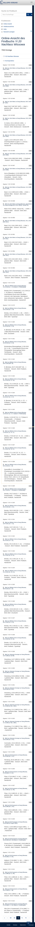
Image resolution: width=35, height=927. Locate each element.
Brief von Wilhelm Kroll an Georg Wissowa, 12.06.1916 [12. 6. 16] (14, 342)
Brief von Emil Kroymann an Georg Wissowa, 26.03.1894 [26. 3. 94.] (15, 755)
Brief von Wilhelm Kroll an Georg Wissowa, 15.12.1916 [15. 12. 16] (14, 379)
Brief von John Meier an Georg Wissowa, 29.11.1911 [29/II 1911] (17, 221)
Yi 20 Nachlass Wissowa (11, 56)
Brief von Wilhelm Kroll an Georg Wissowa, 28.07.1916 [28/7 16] (14, 363)
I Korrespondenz (8, 61)
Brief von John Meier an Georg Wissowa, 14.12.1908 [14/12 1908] (17, 188)
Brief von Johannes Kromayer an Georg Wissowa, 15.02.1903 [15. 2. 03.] (16, 739)
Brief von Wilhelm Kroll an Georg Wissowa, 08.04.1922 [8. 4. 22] (14, 588)
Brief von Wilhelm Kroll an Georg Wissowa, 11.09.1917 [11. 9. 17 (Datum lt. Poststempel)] (14, 413)
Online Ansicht (6, 24)
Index (4, 29)
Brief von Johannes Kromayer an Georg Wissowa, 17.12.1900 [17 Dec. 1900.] (16, 722)
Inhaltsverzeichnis (7, 26)
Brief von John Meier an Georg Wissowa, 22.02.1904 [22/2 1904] (17, 135)
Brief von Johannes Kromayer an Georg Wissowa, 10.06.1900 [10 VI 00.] (16, 688)
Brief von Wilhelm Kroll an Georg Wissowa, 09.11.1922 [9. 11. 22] (14, 621)
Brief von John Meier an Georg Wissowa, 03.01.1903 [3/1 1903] (17, 119)
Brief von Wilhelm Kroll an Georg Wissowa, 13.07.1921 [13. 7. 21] (14, 523)
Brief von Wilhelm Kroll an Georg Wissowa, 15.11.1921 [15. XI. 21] (14, 554)
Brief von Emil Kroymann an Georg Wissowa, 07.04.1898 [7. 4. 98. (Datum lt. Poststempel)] (15, 904)
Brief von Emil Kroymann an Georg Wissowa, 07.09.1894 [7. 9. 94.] (15, 772)
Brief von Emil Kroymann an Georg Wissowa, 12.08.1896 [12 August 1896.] (15, 822)
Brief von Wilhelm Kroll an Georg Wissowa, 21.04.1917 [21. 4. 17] (14, 396)
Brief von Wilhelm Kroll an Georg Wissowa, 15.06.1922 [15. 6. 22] (14, 605)
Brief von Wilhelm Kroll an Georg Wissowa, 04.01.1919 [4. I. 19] (14, 465)
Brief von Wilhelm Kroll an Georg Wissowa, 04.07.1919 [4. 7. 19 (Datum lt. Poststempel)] (14, 489)
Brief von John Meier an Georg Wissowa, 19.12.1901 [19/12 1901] (17, 68)
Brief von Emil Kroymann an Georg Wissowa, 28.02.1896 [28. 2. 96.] (15, 806)
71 (22, 918)
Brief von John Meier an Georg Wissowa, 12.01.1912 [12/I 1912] (17, 238)
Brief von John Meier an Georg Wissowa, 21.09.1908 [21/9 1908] (17, 169)
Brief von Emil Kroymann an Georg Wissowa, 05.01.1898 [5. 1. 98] (15, 889)
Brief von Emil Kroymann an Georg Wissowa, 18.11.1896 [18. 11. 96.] (15, 873)
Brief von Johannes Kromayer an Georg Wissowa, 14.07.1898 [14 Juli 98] (16, 655)
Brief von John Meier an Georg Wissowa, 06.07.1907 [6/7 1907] (17, 102)
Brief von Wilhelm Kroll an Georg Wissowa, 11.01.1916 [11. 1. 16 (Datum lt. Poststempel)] (14, 286)
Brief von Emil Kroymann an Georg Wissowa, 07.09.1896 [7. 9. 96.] (15, 856)
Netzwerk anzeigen (8, 32)
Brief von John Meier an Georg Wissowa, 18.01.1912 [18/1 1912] (17, 255)
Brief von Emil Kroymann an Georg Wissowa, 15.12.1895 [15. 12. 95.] (15, 789)
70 (18, 918)
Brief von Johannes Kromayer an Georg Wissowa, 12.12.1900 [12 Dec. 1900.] (16, 705)
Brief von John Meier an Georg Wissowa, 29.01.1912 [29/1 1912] (17, 271)
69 (14, 918)
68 (10, 918)
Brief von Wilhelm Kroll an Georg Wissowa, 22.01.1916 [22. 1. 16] (14, 309)
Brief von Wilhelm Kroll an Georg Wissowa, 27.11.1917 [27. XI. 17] (14, 448)
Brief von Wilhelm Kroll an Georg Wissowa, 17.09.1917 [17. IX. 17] (14, 431)
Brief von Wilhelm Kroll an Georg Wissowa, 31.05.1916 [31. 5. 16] (14, 325)
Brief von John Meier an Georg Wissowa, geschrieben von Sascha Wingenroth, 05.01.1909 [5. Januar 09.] (17, 204)
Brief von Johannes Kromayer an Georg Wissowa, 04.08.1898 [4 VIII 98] (16, 672)
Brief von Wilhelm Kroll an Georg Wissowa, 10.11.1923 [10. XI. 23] (14, 638)
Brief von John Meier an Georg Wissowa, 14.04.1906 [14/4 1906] (17, 85)
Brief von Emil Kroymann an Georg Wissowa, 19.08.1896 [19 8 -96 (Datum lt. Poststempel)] (15, 839)
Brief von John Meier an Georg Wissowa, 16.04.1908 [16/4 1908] (17, 154)
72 (26, 918)
